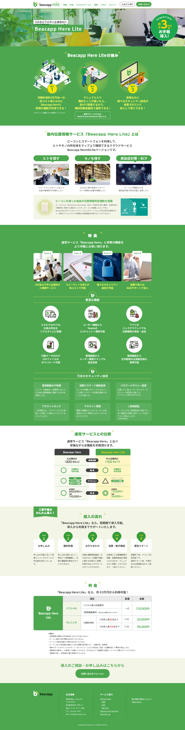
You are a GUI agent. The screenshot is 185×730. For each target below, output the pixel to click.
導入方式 (105, 708)
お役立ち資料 (127, 4)
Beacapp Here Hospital (109, 711)
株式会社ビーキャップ (74, 699)
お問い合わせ (143, 4)
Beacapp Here (105, 699)
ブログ (103, 4)
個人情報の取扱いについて (141, 699)
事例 (96, 4)
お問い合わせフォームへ (92, 673)
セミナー (113, 4)
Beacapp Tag (105, 714)
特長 (65, 4)
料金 (72, 4)
